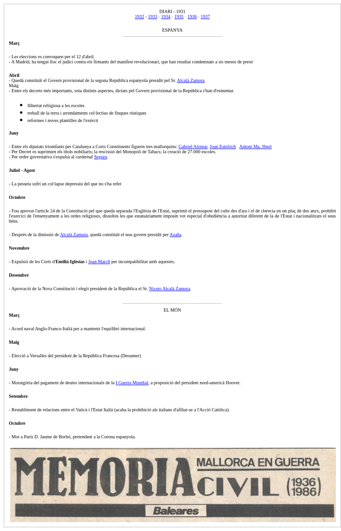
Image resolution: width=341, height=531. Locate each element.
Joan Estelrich (223, 146)
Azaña (175, 234)
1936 (192, 16)
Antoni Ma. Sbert (255, 146)
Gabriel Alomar (193, 146)
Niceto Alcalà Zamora (169, 288)
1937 (205, 16)
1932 (139, 16)
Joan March (99, 261)
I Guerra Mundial (132, 382)
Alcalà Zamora (74, 234)
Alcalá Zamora (191, 80)
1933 (152, 16)
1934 (165, 16)
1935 (179, 16)
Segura (100, 156)
